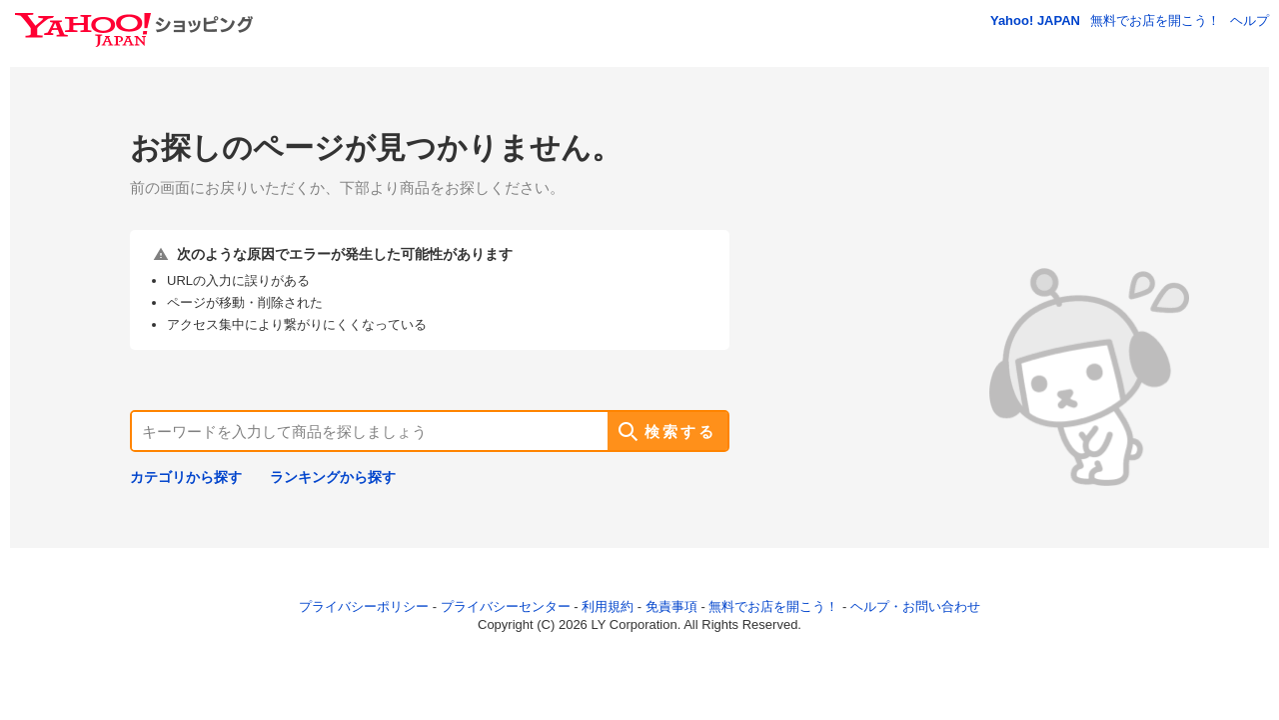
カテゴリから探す (186, 477)
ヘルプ (1249, 20)
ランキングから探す (333, 477)
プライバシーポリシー (364, 606)
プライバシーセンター (506, 606)
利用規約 (608, 606)
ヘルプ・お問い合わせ (915, 606)
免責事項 (671, 606)
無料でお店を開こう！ (1155, 20)
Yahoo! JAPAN (1035, 20)
